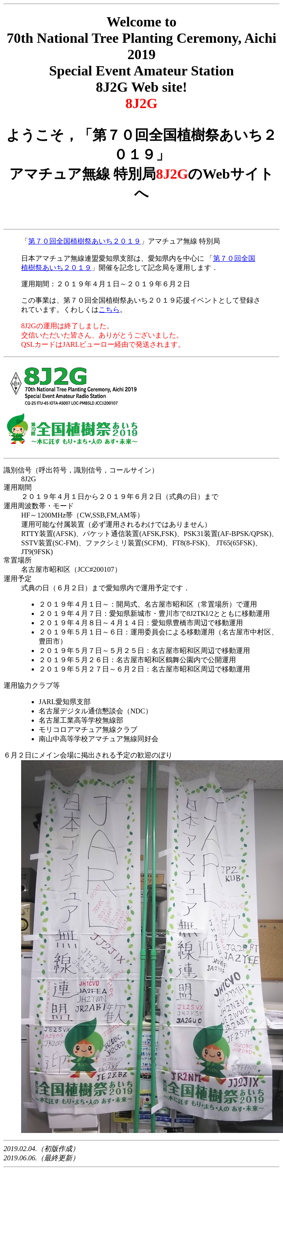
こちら (109, 309)
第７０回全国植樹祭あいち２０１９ (84, 241)
